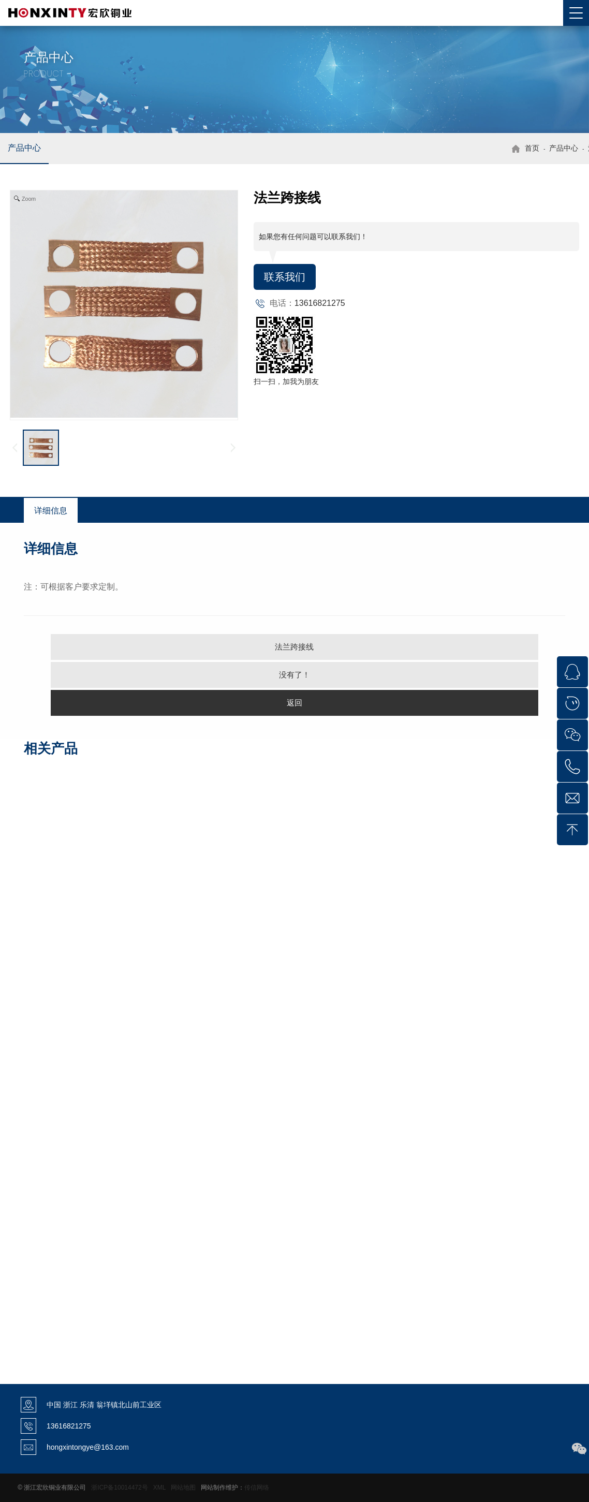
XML (159, 1487)
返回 (294, 702)
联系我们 (284, 277)
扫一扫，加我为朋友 (286, 381)
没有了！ (294, 674)
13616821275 (319, 303)
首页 (532, 148)
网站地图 (183, 1487)
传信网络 (256, 1487)
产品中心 (24, 147)
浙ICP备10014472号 (119, 1487)
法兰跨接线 (294, 646)
